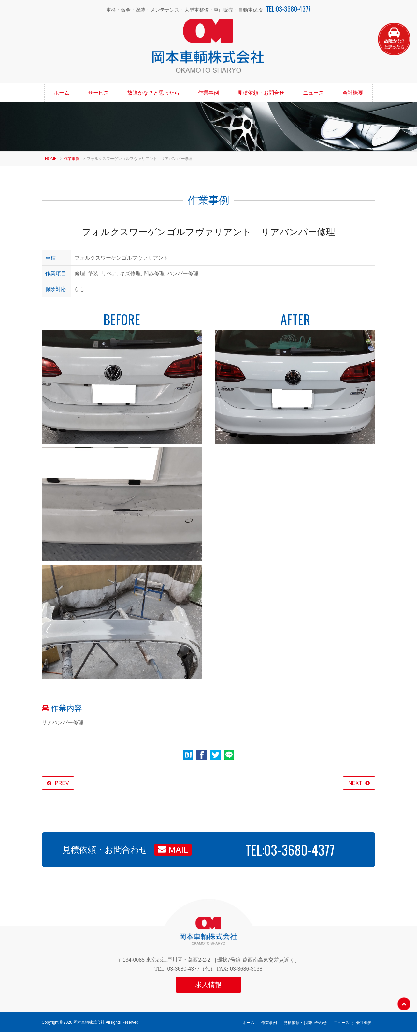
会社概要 (352, 93)
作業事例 (208, 93)
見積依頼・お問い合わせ (305, 1022)
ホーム (61, 93)
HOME (51, 159)
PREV (62, 783)
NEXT (355, 783)
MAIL (173, 850)
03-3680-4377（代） (191, 969)
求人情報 (208, 984)
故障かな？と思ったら (153, 93)
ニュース (313, 93)
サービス (98, 93)
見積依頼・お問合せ (260, 93)
